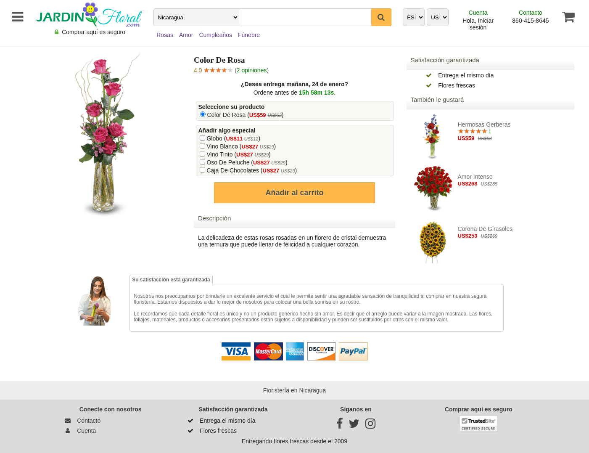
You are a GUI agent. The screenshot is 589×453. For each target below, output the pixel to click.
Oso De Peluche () (246, 162)
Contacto (530, 12)
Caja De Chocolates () (251, 170)
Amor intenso (475, 176)
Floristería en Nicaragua (294, 390)
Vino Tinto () (238, 154)
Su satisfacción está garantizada (171, 280)
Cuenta (478, 12)
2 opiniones (252, 70)
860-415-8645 (530, 20)
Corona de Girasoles (485, 228)
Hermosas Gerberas (484, 124)
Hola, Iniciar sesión (478, 24)
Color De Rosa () (245, 114)
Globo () (233, 138)
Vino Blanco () (241, 146)
